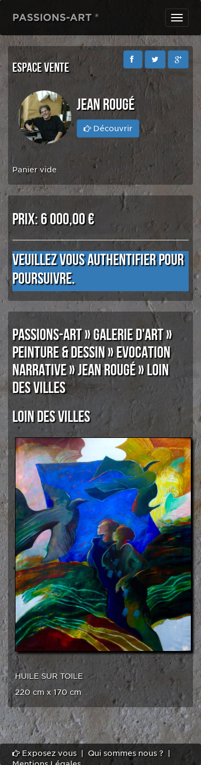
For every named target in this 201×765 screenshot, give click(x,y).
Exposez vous (44, 753)
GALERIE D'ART (128, 335)
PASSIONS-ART (47, 335)
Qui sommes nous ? (125, 753)
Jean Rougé (107, 370)
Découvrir (108, 128)
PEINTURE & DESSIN (58, 352)
